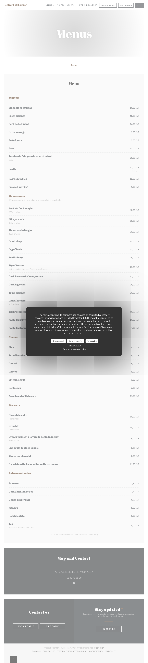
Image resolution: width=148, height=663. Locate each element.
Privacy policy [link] (75, 345)
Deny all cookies (75, 341)
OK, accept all (58, 341)
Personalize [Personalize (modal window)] (92, 341)
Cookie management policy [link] (74, 349)
